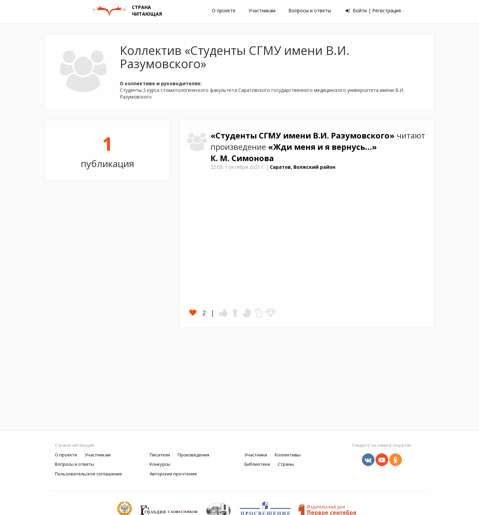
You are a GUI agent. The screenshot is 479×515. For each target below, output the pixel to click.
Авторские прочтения (173, 474)
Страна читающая (74, 445)
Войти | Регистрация (373, 10)
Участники (255, 455)
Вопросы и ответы (309, 10)
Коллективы (288, 455)
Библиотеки (257, 464)
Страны (286, 464)
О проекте (224, 10)
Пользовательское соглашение (88, 474)
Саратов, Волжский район (302, 167)
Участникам (261, 10)
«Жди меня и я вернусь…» (322, 146)
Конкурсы (160, 464)
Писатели (160, 455)
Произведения (193, 455)
